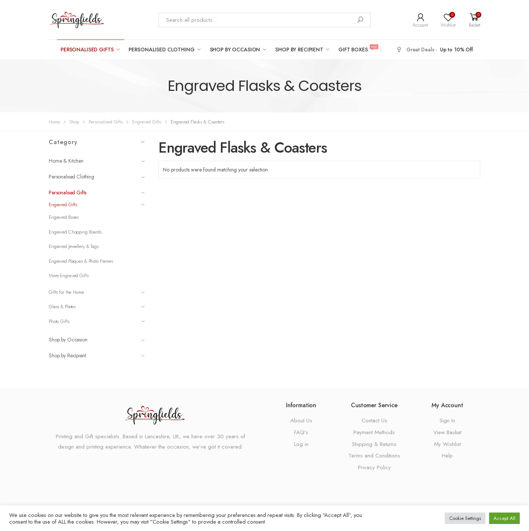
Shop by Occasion (235, 49)
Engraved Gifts (146, 121)
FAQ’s (301, 432)
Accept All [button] (504, 518)
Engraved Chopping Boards (75, 231)
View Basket (447, 432)
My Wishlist (447, 444)
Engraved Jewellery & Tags (74, 246)
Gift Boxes (357, 49)
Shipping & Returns (374, 444)
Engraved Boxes (64, 217)
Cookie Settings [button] (465, 518)
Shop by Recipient (299, 49)
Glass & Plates (97, 306)
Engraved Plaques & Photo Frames (81, 261)
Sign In (447, 420)
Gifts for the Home (97, 292)
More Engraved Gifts (69, 275)
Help (447, 456)
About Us (301, 420)
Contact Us (374, 420)
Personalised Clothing (161, 49)
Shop (74, 121)
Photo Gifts (97, 321)
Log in (301, 444)
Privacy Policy (374, 467)
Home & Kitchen (97, 160)
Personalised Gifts (87, 49)
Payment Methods (374, 432)
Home (54, 121)
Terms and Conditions (374, 456)
